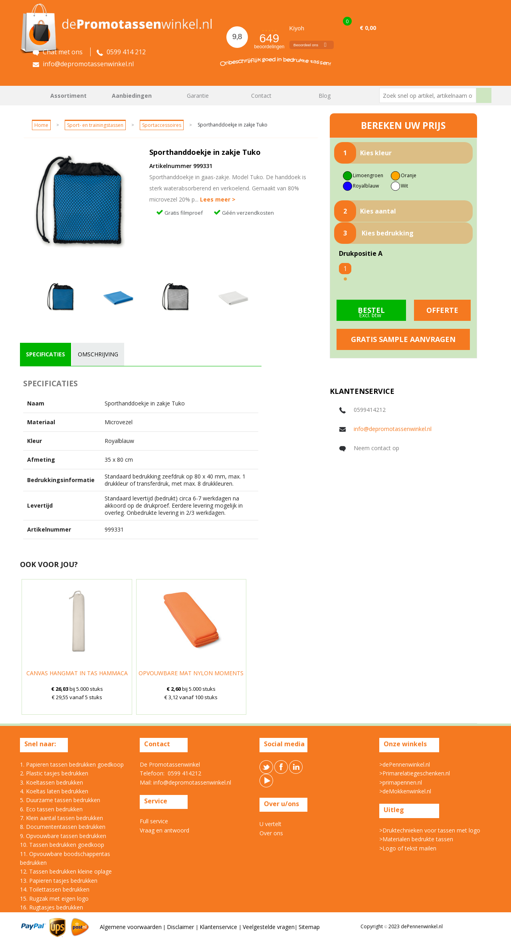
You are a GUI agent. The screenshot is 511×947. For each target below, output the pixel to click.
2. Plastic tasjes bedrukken (54, 773)
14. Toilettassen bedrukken (54, 889)
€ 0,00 (368, 28)
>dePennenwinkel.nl (404, 764)
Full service (154, 821)
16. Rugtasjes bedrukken (51, 907)
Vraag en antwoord (164, 830)
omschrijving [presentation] (98, 354)
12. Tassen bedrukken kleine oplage (66, 871)
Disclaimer (181, 927)
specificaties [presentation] (45, 354)
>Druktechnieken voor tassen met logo (429, 830)
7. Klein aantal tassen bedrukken (61, 818)
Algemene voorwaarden (131, 927)
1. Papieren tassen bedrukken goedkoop (72, 764)
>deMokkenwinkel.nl (405, 791)
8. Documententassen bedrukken (62, 826)
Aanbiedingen (132, 95)
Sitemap (309, 927)
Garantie (198, 95)
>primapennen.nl (400, 782)
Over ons (271, 833)
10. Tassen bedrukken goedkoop (62, 844)
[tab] (45, 354)
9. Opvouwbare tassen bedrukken (63, 836)
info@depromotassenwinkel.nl (393, 429)
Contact (261, 95)
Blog (325, 95)
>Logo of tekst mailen (407, 848)
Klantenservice (219, 927)
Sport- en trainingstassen (95, 125)
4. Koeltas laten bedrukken (54, 791)
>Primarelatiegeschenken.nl (414, 773)
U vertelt (270, 824)
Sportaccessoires (161, 125)
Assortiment (68, 95)
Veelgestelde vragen (269, 927)
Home (30, 95)
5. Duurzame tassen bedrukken (60, 800)
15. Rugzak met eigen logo (54, 898)
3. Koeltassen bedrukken (51, 782)
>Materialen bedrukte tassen (416, 839)
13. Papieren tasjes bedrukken (58, 880)
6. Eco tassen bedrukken (51, 809)
